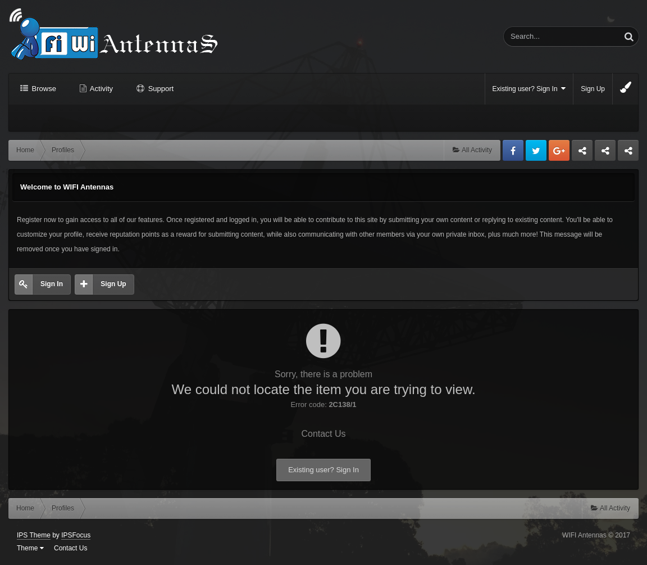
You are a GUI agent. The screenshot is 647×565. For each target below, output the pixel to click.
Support (160, 88)
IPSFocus (75, 535)
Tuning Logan (606, 153)
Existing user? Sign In (529, 88)
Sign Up (593, 89)
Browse (43, 88)
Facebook (513, 150)
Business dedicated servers (582, 153)
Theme (30, 548)
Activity (100, 88)
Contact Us (323, 434)
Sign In (51, 284)
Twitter (536, 150)
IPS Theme (34, 535)
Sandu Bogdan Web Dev (628, 153)
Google (559, 150)
